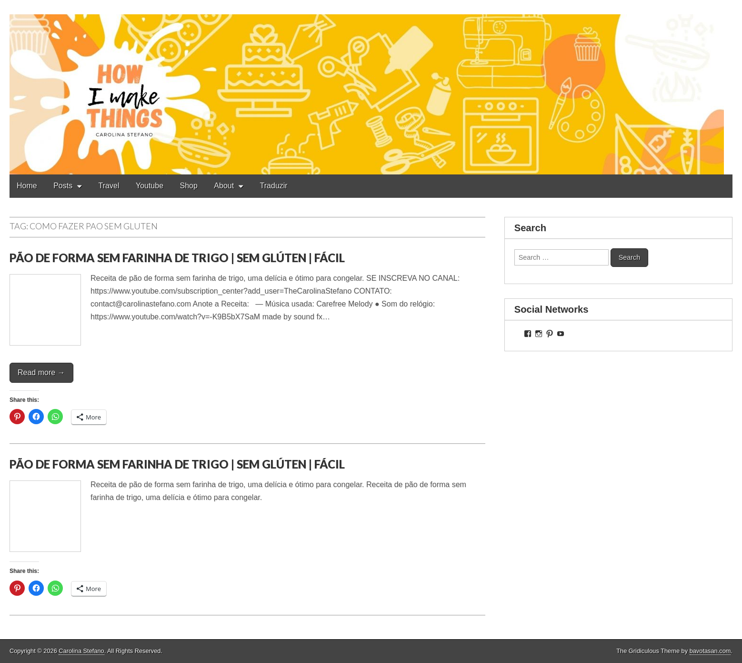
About (224, 186)
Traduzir (274, 186)
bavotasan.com (710, 650)
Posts (62, 186)
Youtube (149, 186)
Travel (109, 186)
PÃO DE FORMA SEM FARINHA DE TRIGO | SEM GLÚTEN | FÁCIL (177, 258)
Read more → (41, 372)
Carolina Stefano (81, 650)
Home (27, 186)
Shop (189, 186)
